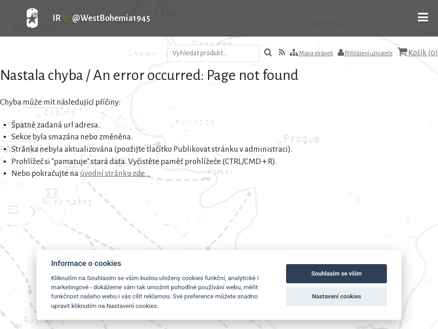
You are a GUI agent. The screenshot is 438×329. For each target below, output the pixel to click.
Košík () (417, 52)
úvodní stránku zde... (115, 173)
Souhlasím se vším (336, 273)
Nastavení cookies (336, 296)
